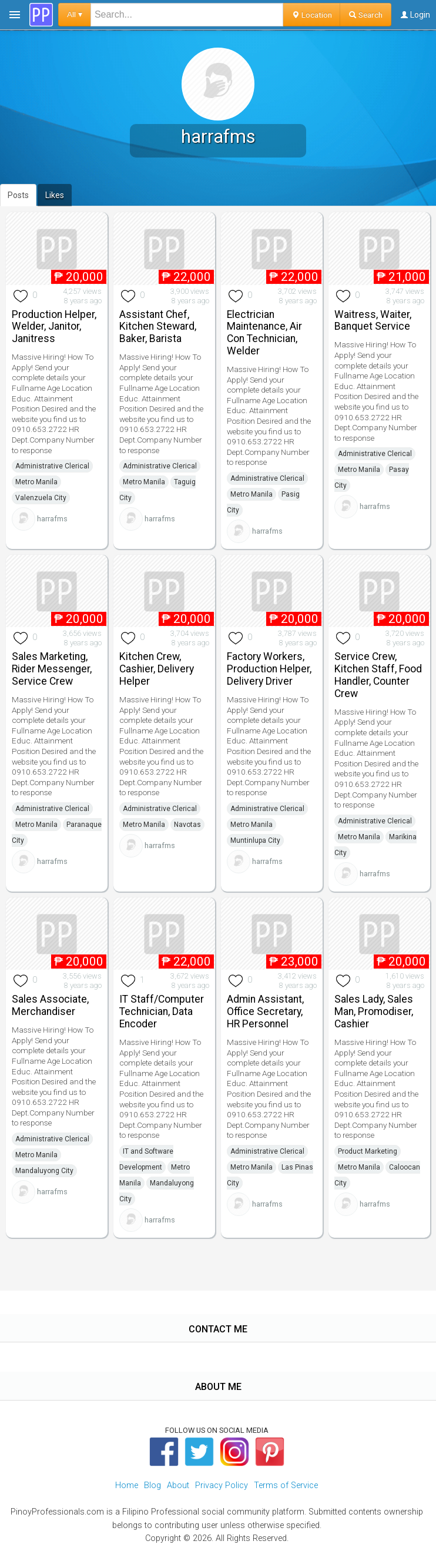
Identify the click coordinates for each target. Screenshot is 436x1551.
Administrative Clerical (52, 466)
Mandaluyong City (44, 1171)
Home (126, 1485)
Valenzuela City (40, 498)
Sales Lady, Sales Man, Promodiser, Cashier (373, 1011)
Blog (152, 1485)
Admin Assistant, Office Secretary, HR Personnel (265, 1011)
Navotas (187, 824)
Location (311, 14)
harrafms (52, 518)
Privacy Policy (221, 1485)
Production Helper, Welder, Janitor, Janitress (54, 327)
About (178, 1485)
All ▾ (74, 14)
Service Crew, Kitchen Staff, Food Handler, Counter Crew (378, 675)
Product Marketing (367, 1151)
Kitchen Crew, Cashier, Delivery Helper (156, 669)
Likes (54, 195)
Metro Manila (36, 482)
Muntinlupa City (255, 840)
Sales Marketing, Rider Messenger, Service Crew (52, 669)
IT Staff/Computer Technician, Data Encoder (161, 1011)
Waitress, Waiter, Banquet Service (372, 321)
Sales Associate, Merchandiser (50, 1005)
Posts (18, 195)
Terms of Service (286, 1485)
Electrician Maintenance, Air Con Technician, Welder (264, 333)
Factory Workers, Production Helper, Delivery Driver (269, 669)
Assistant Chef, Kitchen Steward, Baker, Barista (157, 327)
